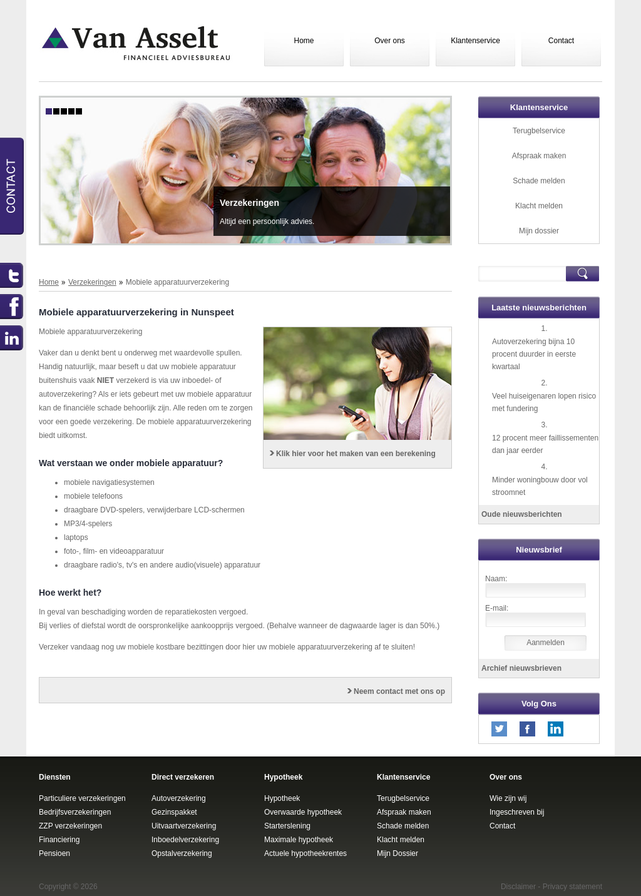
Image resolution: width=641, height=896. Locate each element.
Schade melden (539, 180)
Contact (561, 40)
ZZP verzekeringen (70, 826)
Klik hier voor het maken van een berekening (356, 453)
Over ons (389, 40)
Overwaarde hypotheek (303, 812)
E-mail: (496, 608)
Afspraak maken (539, 155)
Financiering (59, 839)
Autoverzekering (178, 798)
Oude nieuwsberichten (521, 514)
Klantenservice (475, 40)
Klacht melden (539, 205)
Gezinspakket (174, 812)
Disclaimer (518, 886)
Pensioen (54, 853)
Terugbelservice (539, 130)
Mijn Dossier (397, 853)
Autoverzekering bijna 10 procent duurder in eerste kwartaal (534, 354)
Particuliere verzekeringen (82, 798)
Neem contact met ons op (399, 691)
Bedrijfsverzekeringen (75, 812)
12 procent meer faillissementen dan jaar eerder (545, 444)
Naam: (496, 578)
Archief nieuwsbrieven (521, 668)
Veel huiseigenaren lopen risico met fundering (544, 402)
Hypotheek (282, 798)
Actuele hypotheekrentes (305, 853)
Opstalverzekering (181, 853)
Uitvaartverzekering (183, 826)
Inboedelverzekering (185, 839)
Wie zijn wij (508, 798)
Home (304, 40)
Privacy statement (572, 886)
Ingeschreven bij (517, 812)
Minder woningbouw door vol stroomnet (540, 486)
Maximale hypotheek (298, 839)
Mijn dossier (539, 231)
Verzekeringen (249, 203)
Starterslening (287, 826)
